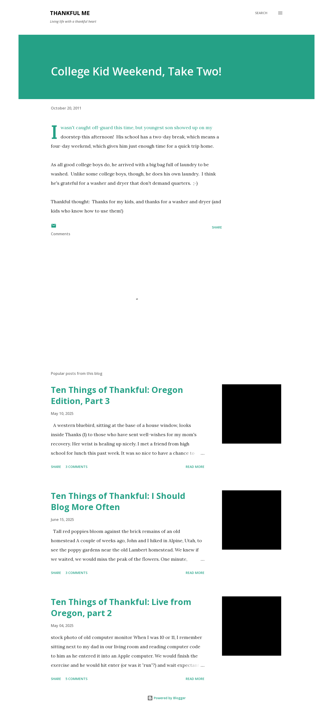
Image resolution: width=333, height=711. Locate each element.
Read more (195, 466)
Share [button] (217, 227)
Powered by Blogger (166, 698)
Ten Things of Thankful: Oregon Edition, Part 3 (117, 395)
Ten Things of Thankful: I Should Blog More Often (118, 501)
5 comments (76, 679)
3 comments (76, 466)
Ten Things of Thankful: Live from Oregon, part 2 (121, 607)
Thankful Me (70, 13)
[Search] (261, 13)
